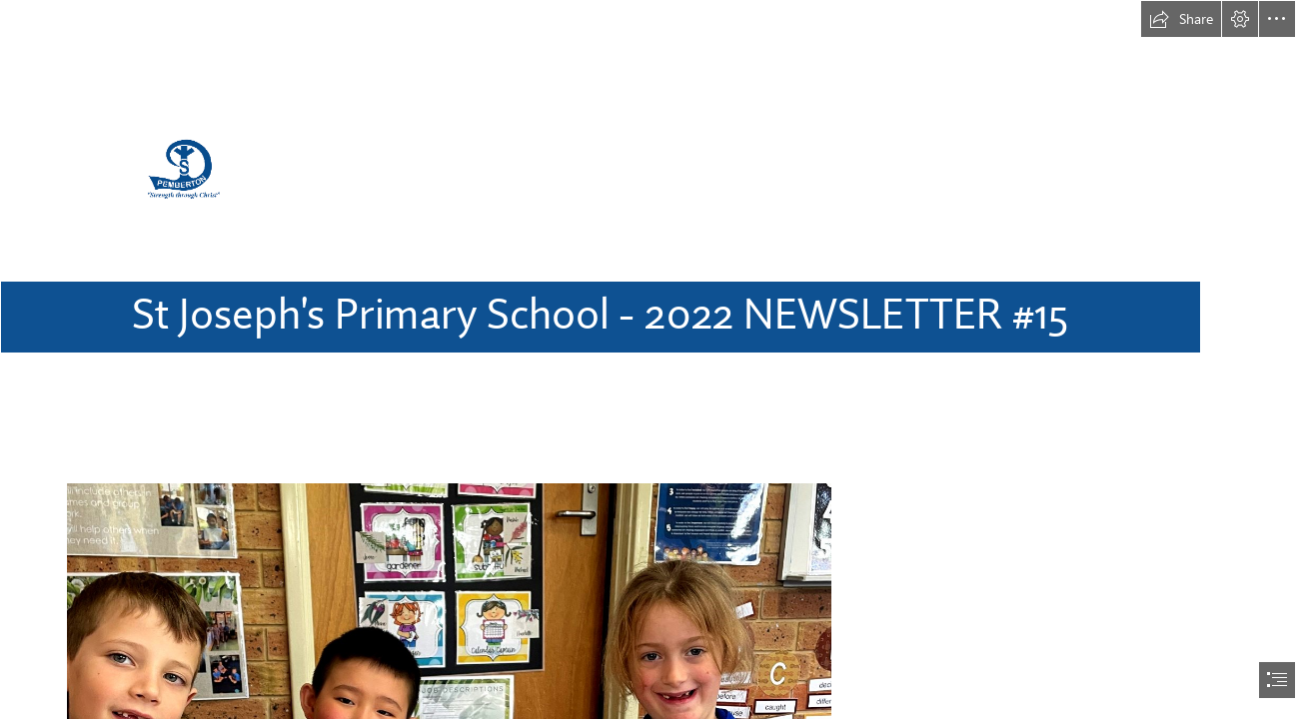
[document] (657, 359)
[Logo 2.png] (657, 190)
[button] (1181, 19)
